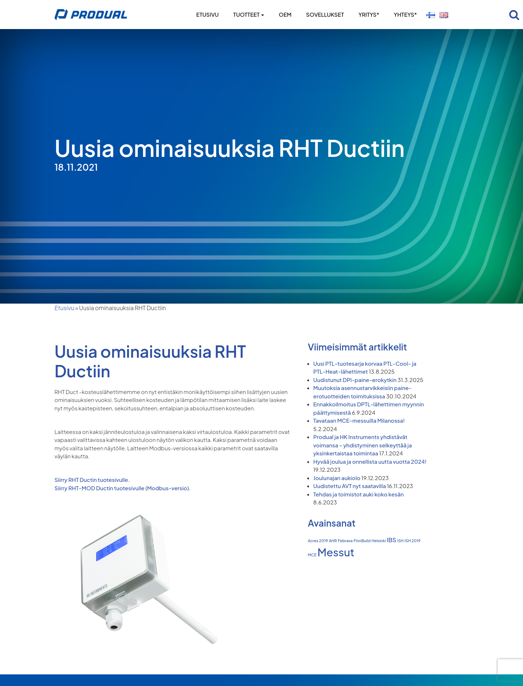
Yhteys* (405, 14)
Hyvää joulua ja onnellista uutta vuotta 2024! (370, 461)
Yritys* (368, 14)
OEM (285, 14)
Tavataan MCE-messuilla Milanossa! (359, 420)
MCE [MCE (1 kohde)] (312, 554)
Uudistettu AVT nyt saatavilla (349, 485)
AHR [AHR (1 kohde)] (333, 540)
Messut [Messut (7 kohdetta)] (335, 552)
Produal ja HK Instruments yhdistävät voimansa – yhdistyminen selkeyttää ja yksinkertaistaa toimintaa (362, 444)
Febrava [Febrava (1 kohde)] (345, 540)
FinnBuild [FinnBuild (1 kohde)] (362, 540)
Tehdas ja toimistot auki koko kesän (358, 494)
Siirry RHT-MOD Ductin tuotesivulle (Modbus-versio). (122, 487)
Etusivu (207, 14)
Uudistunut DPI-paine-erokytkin (355, 379)
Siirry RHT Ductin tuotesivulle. (92, 479)
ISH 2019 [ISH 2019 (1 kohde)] (413, 540)
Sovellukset (325, 14)
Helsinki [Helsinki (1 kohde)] (379, 540)
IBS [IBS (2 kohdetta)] (391, 540)
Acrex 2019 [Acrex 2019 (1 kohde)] (318, 540)
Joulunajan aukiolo (337, 477)
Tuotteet (248, 14)
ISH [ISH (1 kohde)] (400, 540)
